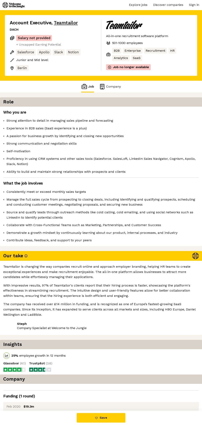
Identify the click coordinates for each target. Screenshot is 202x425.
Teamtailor (66, 23)
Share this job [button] (21, 313)
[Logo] (13, 5)
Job (87, 86)
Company (110, 86)
